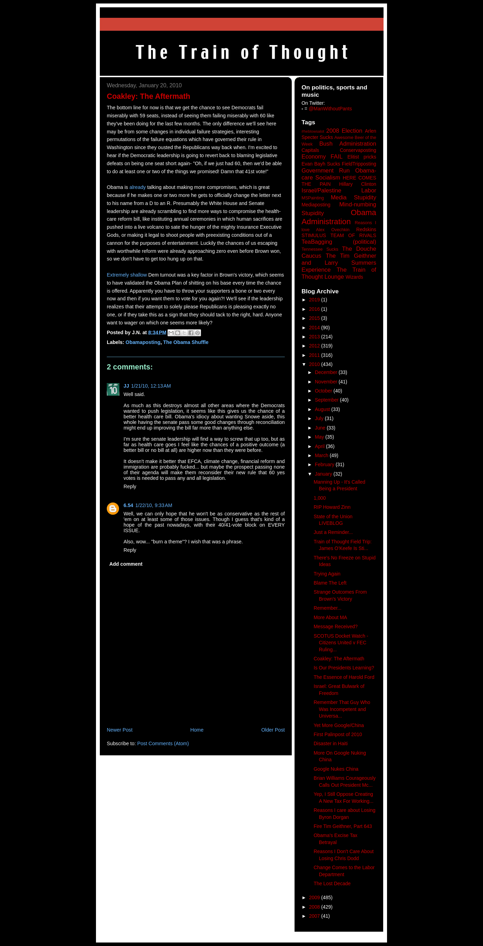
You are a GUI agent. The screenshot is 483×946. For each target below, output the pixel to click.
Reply (130, 486)
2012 (315, 346)
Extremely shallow (127, 275)
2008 (315, 907)
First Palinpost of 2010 (338, 734)
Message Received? (336, 626)
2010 (315, 364)
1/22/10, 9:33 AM (153, 505)
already (137, 187)
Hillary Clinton (357, 184)
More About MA (330, 617)
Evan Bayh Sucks (321, 164)
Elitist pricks (361, 157)
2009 (315, 897)
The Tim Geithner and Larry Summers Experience (339, 262)
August (323, 409)
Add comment (125, 564)
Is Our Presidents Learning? (344, 667)
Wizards (354, 277)
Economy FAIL (322, 156)
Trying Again (327, 574)
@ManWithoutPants (330, 108)
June (321, 428)
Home (196, 730)
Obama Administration (339, 217)
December (327, 372)
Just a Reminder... (333, 532)
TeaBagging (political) (339, 242)
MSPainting (313, 198)
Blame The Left (330, 583)
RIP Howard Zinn (332, 507)
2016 (315, 309)
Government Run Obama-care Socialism (339, 174)
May (320, 437)
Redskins (366, 229)
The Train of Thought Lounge (339, 273)
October (324, 391)
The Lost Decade (332, 883)
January (324, 474)
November (327, 381)
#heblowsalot (313, 131)
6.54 (128, 505)
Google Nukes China (336, 769)
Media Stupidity (353, 197)
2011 (315, 355)
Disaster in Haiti (331, 743)
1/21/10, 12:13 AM (151, 386)
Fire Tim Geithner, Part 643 (343, 826)
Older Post (273, 730)
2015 (315, 318)
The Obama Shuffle (186, 342)
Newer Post (120, 730)
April (320, 446)
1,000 (320, 498)
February (325, 464)
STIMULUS (314, 235)
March (322, 455)
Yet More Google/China (339, 725)
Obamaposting (143, 342)
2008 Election (344, 130)
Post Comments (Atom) (163, 743)
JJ (126, 386)
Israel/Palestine (321, 190)
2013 (315, 336)
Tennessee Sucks (320, 249)
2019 (315, 299)
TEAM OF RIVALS (353, 235)
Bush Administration (347, 143)
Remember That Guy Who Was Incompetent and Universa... (342, 709)
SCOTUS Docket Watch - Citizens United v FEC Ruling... (341, 642)
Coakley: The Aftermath (339, 658)
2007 (315, 916)
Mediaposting (316, 204)
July (320, 418)
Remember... (328, 608)
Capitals (310, 150)
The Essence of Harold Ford (344, 677)
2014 (315, 327)
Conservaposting (358, 150)
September (327, 400)
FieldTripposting (359, 164)
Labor (368, 190)
